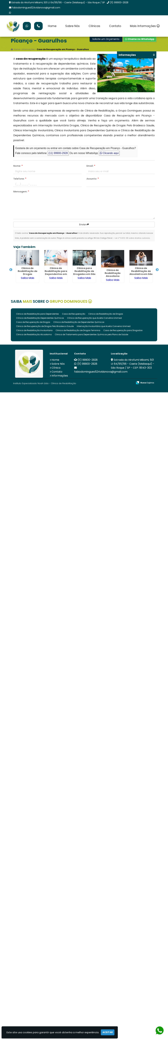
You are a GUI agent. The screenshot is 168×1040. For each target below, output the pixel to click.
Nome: (18, 166)
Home (52, 26)
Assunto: (92, 178)
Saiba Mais (27, 278)
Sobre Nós (72, 26)
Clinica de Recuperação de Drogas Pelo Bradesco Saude (45, 326)
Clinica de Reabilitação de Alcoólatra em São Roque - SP (141, 273)
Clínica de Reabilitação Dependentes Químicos (40, 318)
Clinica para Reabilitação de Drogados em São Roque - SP (84, 273)
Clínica (56, 368)
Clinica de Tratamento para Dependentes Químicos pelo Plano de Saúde (91, 334)
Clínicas (94, 26)
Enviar (84, 224)
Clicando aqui (109, 153)
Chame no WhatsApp (139, 39)
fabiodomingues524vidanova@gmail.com (36, 7)
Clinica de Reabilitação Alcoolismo (113, 273)
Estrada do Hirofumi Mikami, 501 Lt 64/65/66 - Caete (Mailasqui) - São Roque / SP (58, 2)
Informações (60, 376)
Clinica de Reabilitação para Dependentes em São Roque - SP (56, 273)
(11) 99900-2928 (119, 2)
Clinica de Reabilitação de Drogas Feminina (78, 330)
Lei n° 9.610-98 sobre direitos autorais (132, 238)
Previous (10, 269)
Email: (90, 166)
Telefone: (19, 178)
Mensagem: (21, 191)
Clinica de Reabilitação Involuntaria (34, 330)
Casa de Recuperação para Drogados (123, 330)
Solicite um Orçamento (105, 39)
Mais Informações (145, 26)
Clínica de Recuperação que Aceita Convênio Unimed (94, 318)
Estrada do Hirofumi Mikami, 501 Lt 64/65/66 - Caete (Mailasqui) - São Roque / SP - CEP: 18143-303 (132, 364)
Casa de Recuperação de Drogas (33, 322)
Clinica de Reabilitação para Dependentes (37, 313)
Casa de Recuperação (73, 313)
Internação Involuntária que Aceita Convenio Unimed (103, 326)
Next (157, 269)
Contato (115, 26)
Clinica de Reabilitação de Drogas (27, 271)
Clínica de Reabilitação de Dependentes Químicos (78, 322)
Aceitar (108, 1032)
